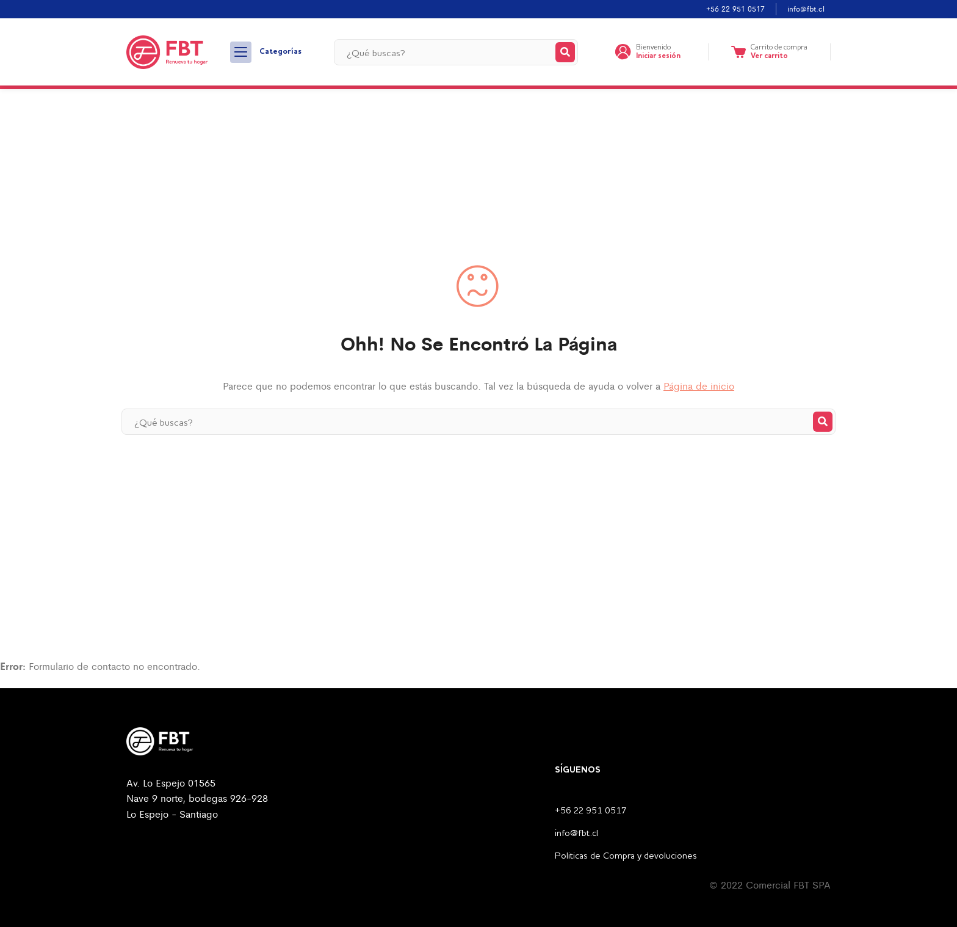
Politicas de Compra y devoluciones (626, 856)
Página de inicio (698, 386)
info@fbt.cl (806, 8)
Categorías (266, 52)
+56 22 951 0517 (735, 8)
